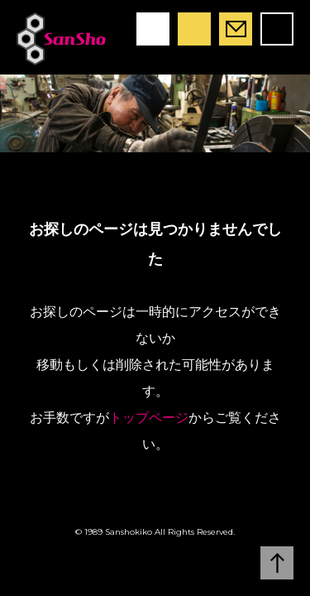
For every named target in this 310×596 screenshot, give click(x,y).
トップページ (148, 418)
